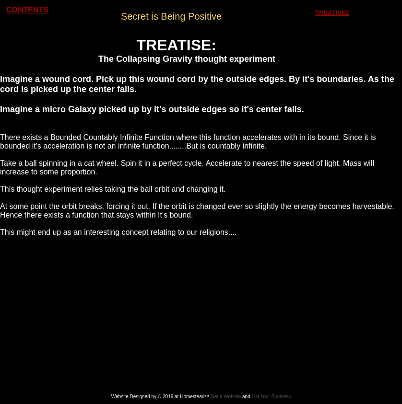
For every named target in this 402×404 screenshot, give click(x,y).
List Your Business (271, 396)
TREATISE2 (332, 12)
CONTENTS (27, 10)
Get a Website (226, 396)
